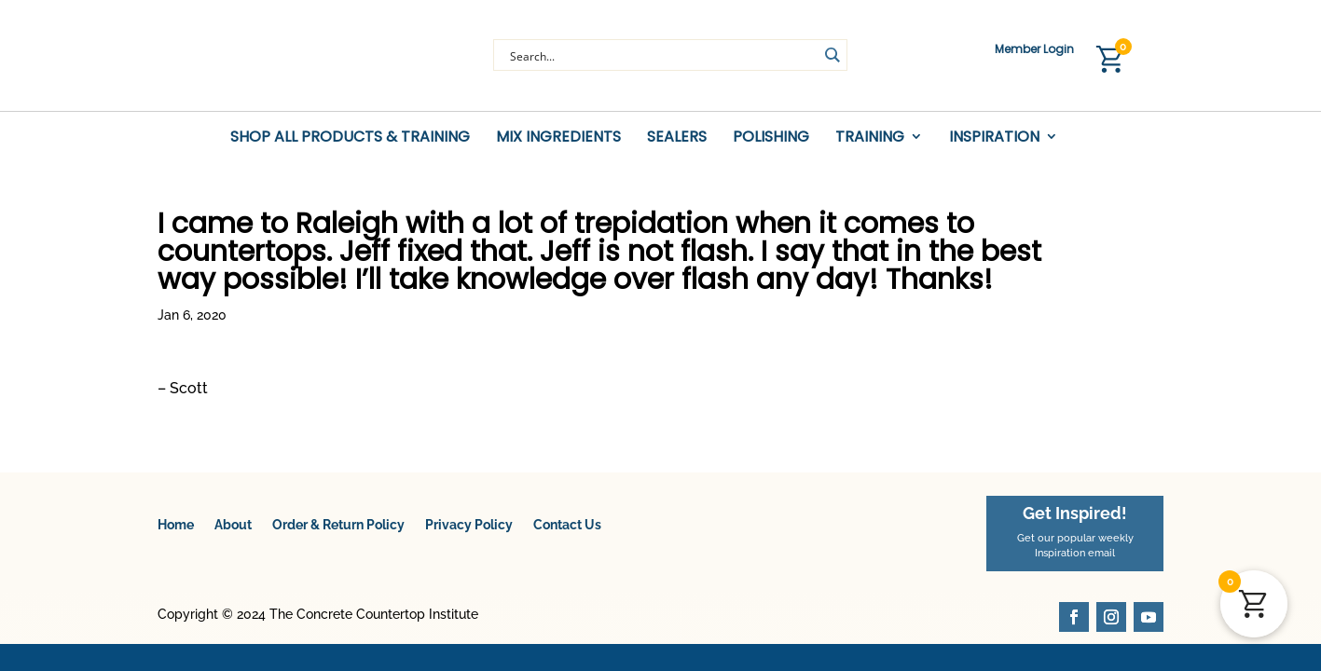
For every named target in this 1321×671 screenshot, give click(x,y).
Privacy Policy (469, 524)
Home (176, 524)
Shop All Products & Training (350, 137)
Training (869, 137)
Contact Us (567, 524)
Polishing (771, 137)
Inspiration (994, 137)
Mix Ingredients (558, 137)
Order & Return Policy (338, 524)
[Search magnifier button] (831, 55)
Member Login (1034, 50)
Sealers (677, 137)
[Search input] (662, 55)
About (233, 524)
